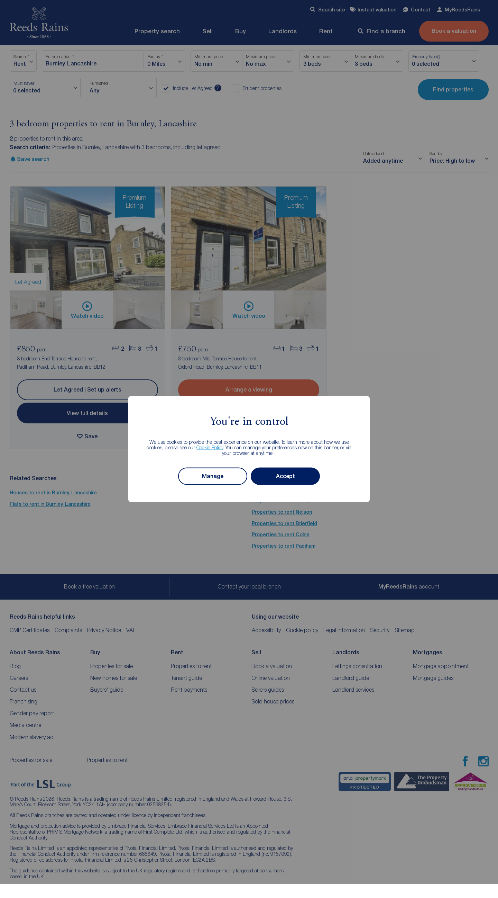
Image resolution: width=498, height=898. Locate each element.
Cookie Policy (209, 447)
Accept (285, 476)
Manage (212, 476)
